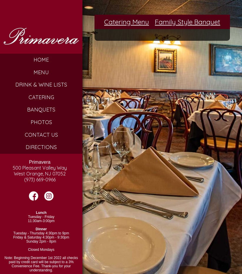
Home (41, 59)
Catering (41, 97)
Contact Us (41, 134)
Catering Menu (126, 22)
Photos (41, 122)
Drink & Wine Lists (41, 84)
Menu (41, 72)
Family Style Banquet (187, 22)
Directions (41, 147)
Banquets (41, 109)
